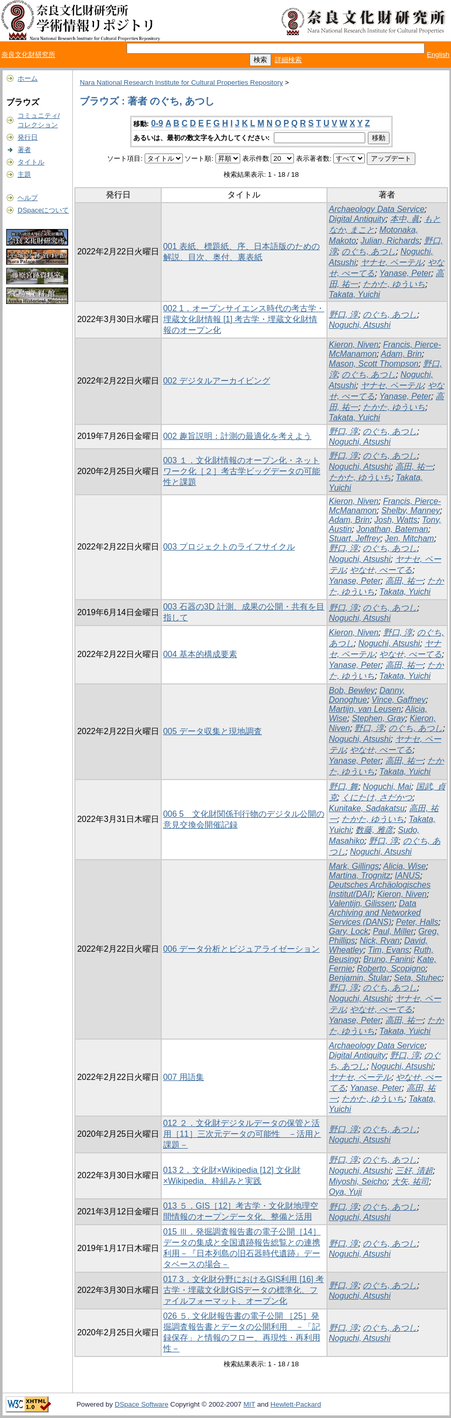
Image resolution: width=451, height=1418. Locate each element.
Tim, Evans (388, 950)
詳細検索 (288, 60)
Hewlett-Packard (296, 1404)
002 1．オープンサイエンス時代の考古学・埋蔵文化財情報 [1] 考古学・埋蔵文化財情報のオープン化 (243, 319)
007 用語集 (183, 1077)
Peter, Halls (417, 922)
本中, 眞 (404, 219)
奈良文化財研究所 (28, 54)
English (438, 54)
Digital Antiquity (357, 219)
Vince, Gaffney (398, 699)
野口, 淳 (344, 314)
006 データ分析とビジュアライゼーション (241, 948)
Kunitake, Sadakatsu (367, 808)
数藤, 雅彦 (374, 830)
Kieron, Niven (354, 344)
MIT (249, 1404)
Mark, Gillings (354, 866)
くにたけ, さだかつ (376, 797)
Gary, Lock (348, 931)
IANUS (407, 875)
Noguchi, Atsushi (360, 325)
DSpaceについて (43, 210)
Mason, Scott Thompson (373, 363)
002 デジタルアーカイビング (216, 380)
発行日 (28, 137)
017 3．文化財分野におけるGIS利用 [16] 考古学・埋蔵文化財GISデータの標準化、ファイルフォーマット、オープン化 (243, 1290)
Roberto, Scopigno (391, 968)
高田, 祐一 (414, 466)
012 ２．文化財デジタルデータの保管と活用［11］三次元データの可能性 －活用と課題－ (242, 1134)
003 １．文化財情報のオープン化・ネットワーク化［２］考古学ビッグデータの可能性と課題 (241, 471)
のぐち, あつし (368, 251)
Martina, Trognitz (360, 875)
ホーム (28, 78)
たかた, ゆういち (394, 284)
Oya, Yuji (345, 1191)
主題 (24, 174)
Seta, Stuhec (418, 977)
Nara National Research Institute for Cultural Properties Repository (181, 82)
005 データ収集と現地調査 (212, 731)
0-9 (157, 123)
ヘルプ (28, 198)
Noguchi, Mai (387, 786)
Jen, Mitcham (409, 538)
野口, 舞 (344, 786)
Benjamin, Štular (359, 977)
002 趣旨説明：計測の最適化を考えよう (237, 436)
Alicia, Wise (404, 866)
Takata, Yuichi (354, 294)
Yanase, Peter (405, 273)
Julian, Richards (390, 240)
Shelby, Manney (410, 510)
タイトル (31, 162)
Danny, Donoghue (367, 695)
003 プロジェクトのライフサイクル (229, 546)
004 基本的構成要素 (200, 654)
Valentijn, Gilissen (362, 903)
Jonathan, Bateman (392, 529)
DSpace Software (141, 1404)
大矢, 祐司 (410, 1181)
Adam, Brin (401, 353)
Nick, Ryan (379, 940)
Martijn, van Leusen (365, 709)
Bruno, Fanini (387, 959)
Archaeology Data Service (377, 209)
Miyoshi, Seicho (358, 1181)
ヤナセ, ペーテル (392, 262)
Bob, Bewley (352, 690)
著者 (24, 150)
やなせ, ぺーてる (381, 570)
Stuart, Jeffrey (355, 538)
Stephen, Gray (378, 718)
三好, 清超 (414, 1170)
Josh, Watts (396, 519)
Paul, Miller (393, 931)
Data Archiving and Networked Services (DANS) (375, 912)
